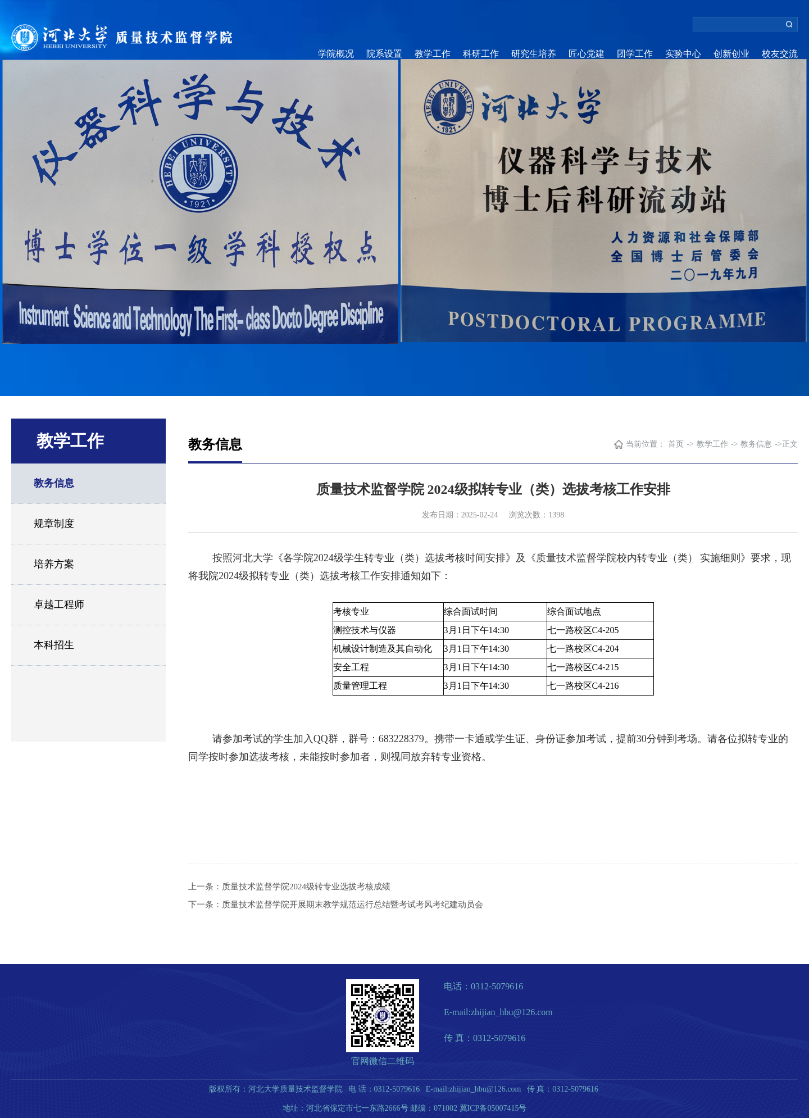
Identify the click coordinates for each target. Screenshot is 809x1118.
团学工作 (635, 53)
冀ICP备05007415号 (493, 1108)
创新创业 (731, 53)
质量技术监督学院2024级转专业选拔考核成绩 (306, 886)
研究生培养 (533, 53)
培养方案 (54, 564)
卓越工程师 (59, 604)
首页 (676, 444)
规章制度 (54, 523)
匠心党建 (587, 53)
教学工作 (433, 53)
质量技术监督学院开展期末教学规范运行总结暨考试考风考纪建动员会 (352, 904)
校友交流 (780, 53)
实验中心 (683, 53)
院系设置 (384, 53)
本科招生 (54, 645)
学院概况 (336, 53)
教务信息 (54, 483)
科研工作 (481, 53)
